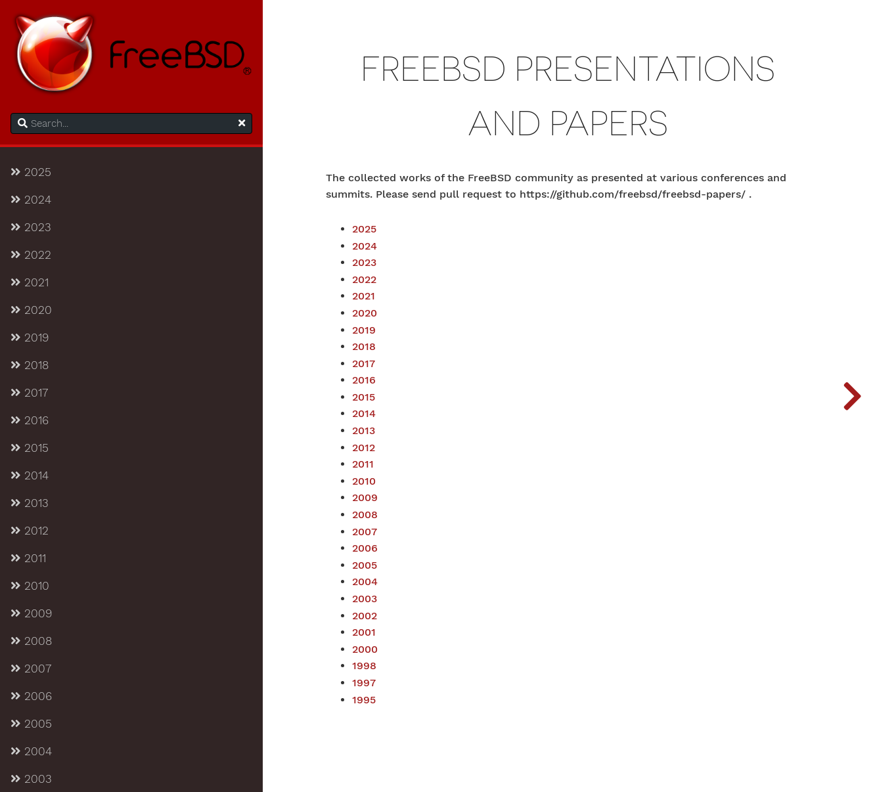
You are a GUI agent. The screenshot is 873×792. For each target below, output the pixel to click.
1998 (364, 666)
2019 (30, 337)
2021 (30, 282)
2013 (30, 503)
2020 (31, 310)
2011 (28, 558)
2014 (30, 475)
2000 (365, 649)
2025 (31, 172)
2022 (31, 254)
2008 (31, 641)
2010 (30, 585)
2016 (30, 420)
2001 (364, 632)
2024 (31, 199)
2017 (29, 392)
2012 (30, 530)
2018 (30, 365)
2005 (31, 723)
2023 (31, 227)
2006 (31, 696)
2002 (364, 616)
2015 (30, 447)
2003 (31, 778)
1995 (364, 700)
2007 (31, 668)
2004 (31, 751)
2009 (31, 613)
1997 (364, 683)
